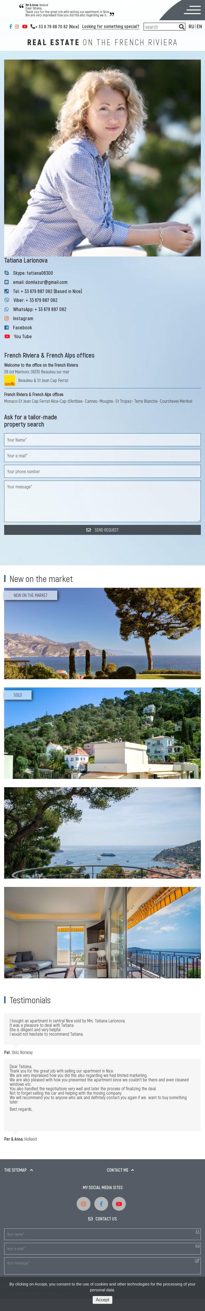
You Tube (23, 336)
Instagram (23, 318)
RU (191, 26)
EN (199, 26)
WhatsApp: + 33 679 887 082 (39, 309)
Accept (102, 1299)
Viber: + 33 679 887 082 (36, 300)
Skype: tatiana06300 (33, 273)
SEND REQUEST (102, 529)
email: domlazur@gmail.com (40, 282)
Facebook (22, 327)
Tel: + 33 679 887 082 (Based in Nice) (47, 291)
